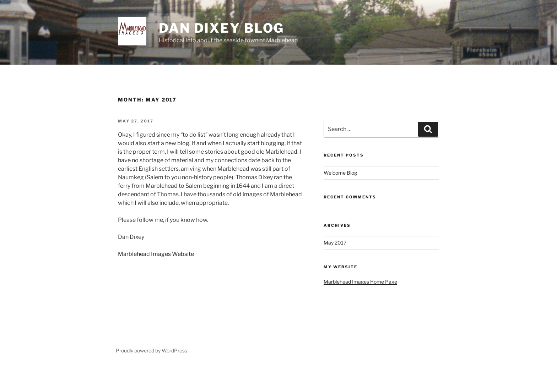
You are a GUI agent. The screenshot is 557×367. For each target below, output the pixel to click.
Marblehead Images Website (156, 254)
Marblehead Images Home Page (360, 282)
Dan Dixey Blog (221, 28)
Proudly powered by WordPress (151, 350)
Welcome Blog (340, 173)
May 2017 (335, 243)
